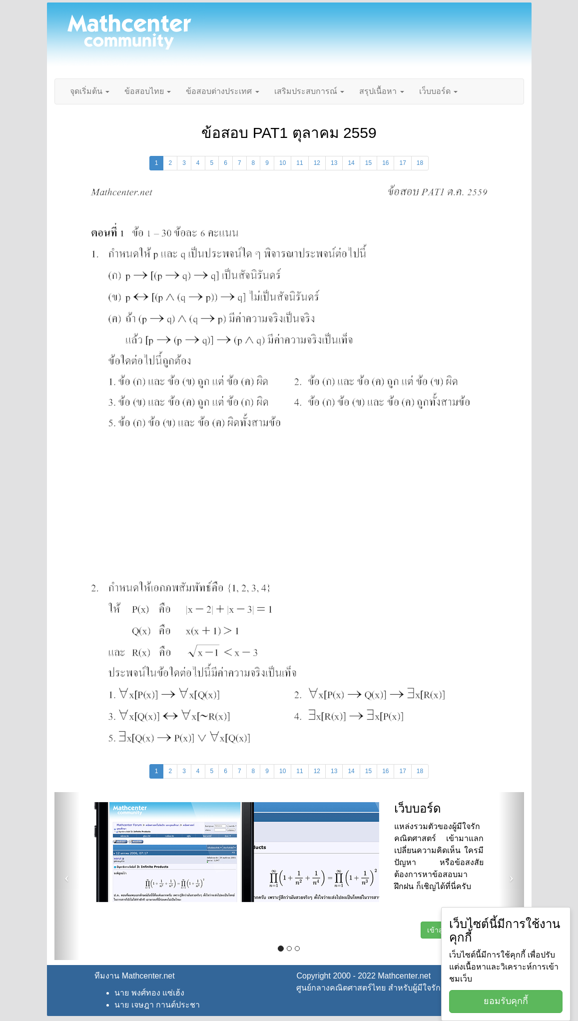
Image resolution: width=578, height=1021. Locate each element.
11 (299, 162)
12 (317, 162)
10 (282, 162)
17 (402, 162)
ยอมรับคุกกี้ (506, 1001)
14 (351, 162)
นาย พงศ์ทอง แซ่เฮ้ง (149, 993)
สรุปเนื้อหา (381, 91)
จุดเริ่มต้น (89, 91)
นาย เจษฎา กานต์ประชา (157, 1005)
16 (385, 162)
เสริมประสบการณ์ (309, 91)
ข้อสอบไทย (147, 91)
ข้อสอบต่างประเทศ (222, 91)
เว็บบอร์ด (438, 91)
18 (420, 162)
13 (334, 162)
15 (368, 162)
